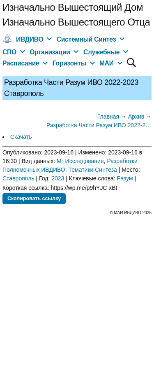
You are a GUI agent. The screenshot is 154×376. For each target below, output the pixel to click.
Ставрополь (18, 178)
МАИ (106, 63)
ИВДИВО (29, 39)
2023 (57, 178)
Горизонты (69, 63)
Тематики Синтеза (93, 169)
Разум (125, 178)
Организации (50, 52)
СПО (9, 52)
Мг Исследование (80, 161)
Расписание (20, 63)
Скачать (21, 136)
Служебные (101, 52)
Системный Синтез (86, 39)
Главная (108, 116)
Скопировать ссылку (34, 198)
